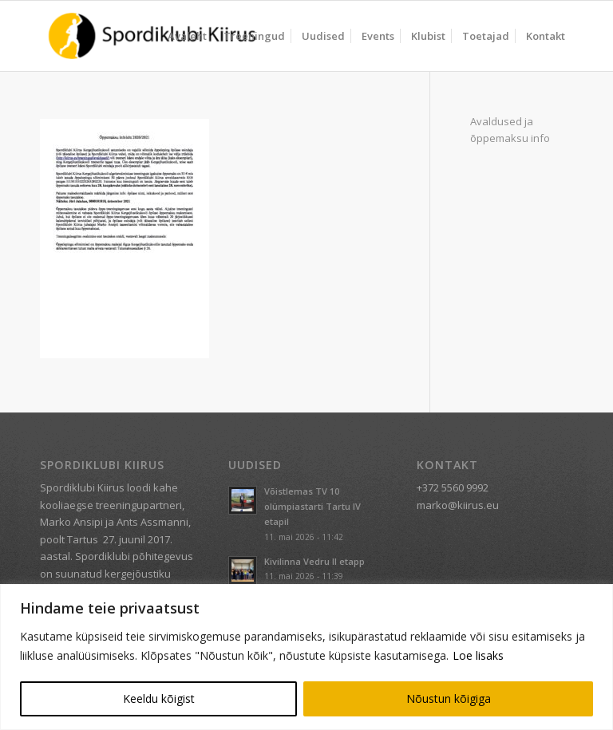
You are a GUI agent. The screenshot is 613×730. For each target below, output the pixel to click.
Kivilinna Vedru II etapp (314, 561)
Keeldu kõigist (159, 698)
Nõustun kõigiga (448, 698)
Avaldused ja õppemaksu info (510, 129)
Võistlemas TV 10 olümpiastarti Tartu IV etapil (312, 506)
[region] (306, 657)
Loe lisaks (478, 655)
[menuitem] (187, 36)
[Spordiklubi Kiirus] (152, 36)
